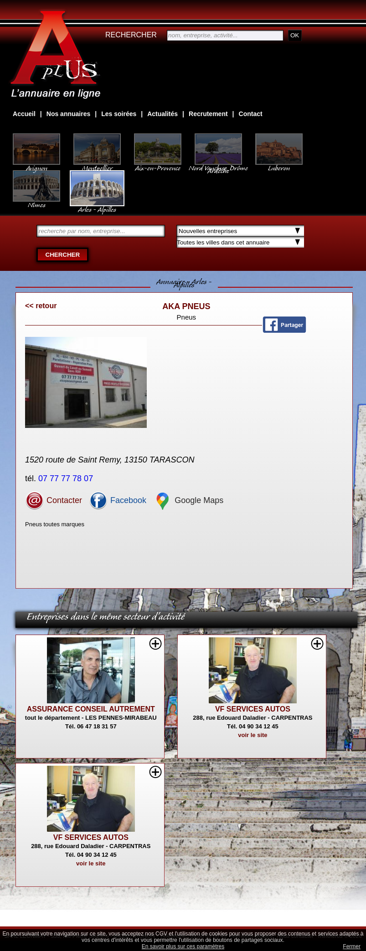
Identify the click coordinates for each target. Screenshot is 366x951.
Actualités (162, 113)
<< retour (41, 306)
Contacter (53, 500)
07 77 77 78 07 (66, 478)
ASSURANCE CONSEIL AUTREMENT (91, 709)
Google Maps (188, 500)
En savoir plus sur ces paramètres (183, 946)
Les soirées (118, 113)
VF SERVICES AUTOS (252, 709)
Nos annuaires (68, 113)
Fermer (352, 946)
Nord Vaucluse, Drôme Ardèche (218, 164)
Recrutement (208, 113)
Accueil (24, 113)
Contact (251, 113)
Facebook (117, 500)
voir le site (252, 735)
